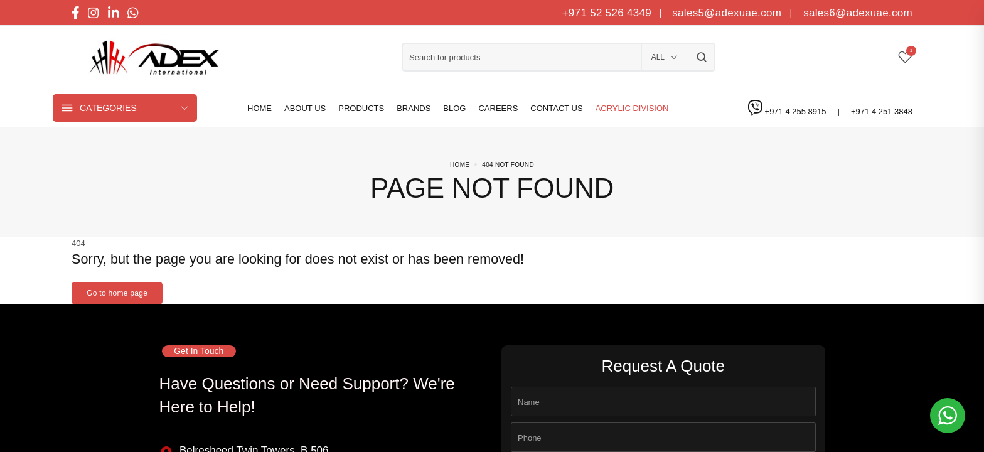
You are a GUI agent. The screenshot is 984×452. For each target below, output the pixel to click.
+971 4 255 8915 (797, 111)
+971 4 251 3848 (881, 111)
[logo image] (150, 57)
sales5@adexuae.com (728, 13)
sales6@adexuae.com (856, 13)
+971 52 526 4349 (606, 13)
